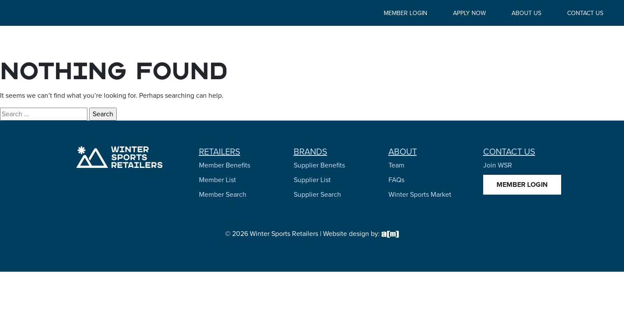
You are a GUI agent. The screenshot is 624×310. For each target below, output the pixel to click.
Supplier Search (317, 194)
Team (396, 165)
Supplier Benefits (319, 165)
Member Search (222, 194)
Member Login (405, 13)
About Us (526, 13)
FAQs (396, 180)
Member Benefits (224, 165)
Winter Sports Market (419, 194)
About (402, 151)
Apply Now (469, 13)
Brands (310, 151)
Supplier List (312, 180)
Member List (217, 180)
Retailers (219, 151)
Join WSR (497, 165)
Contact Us (585, 13)
